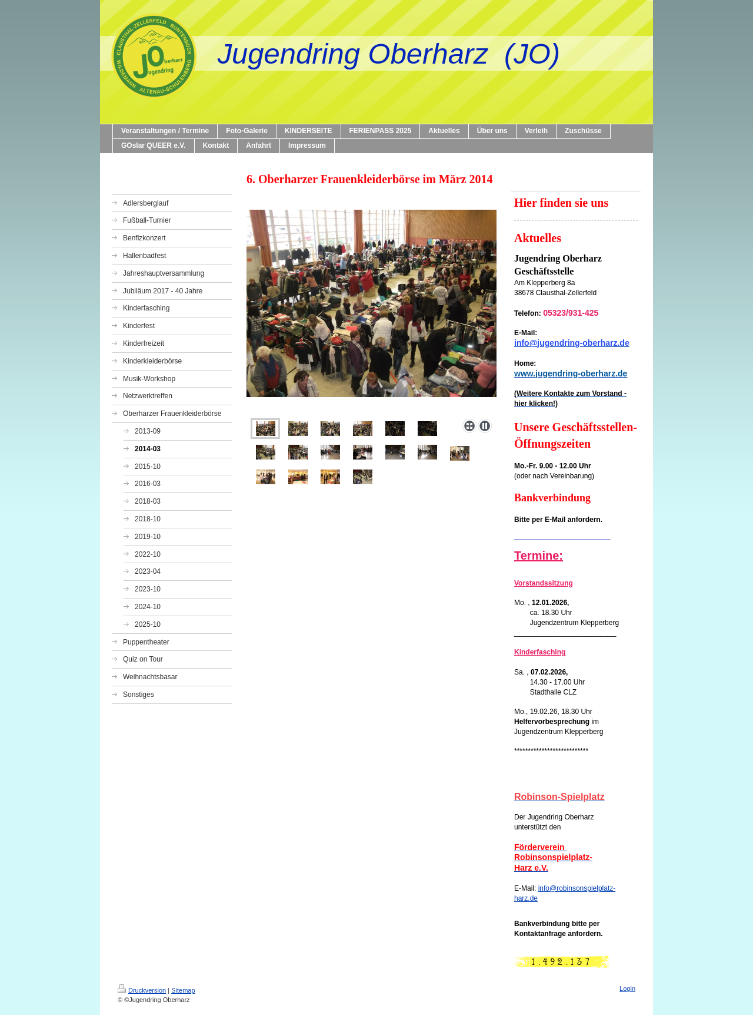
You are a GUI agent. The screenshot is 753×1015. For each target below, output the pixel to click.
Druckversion (142, 990)
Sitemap (183, 990)
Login (627, 988)
